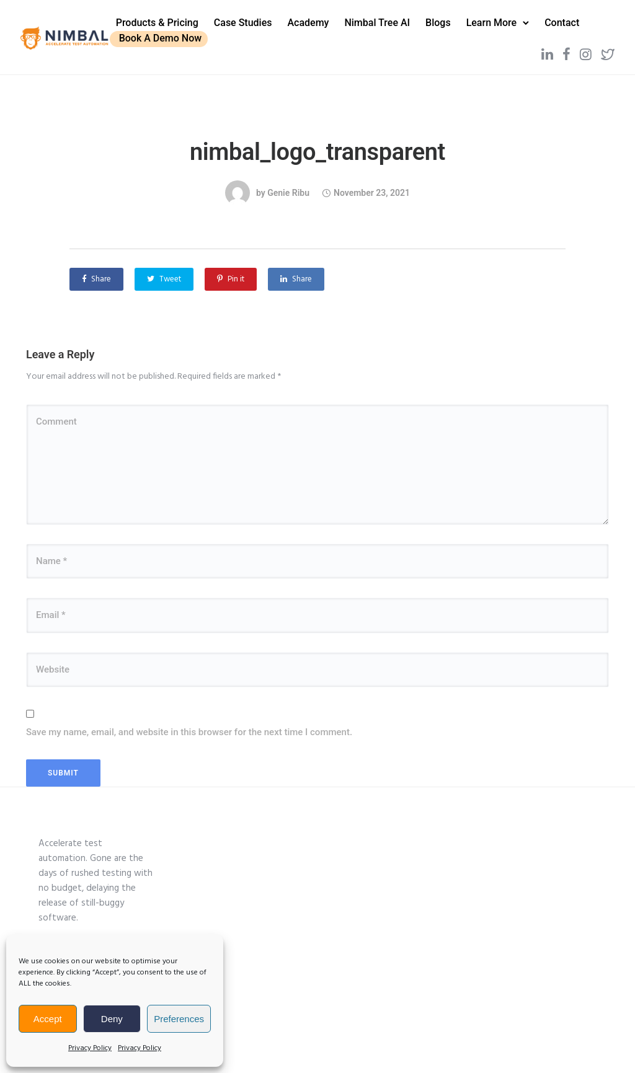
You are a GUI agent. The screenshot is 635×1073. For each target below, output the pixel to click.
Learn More (504, 19)
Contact (145, 36)
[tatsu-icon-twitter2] (590, 51)
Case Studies (255, 19)
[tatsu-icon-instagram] (568, 51)
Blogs (450, 19)
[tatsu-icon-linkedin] (529, 51)
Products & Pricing (169, 19)
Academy (321, 19)
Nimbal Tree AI (390, 19)
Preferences (179, 1018)
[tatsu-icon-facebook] (548, 51)
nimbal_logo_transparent (317, 144)
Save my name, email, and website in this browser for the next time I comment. (189, 725)
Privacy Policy (90, 1048)
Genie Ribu (288, 185)
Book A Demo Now (223, 36)
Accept (47, 1018)
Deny (112, 1018)
